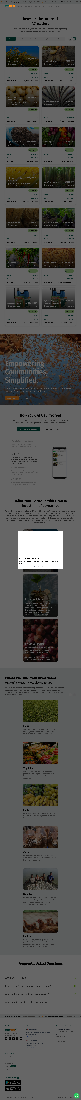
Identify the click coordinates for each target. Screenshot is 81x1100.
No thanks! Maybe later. (40, 567)
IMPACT (49, 6)
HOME (20, 6)
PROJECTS (28, 7)
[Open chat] (76, 1095)
